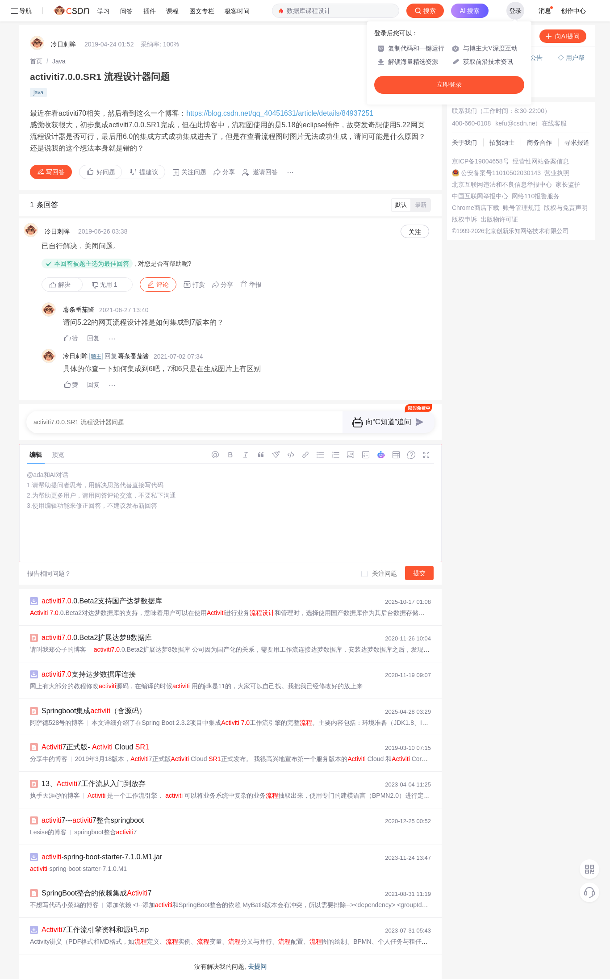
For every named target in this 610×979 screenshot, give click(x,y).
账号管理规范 (521, 207)
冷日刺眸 (63, 44)
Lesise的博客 (48, 832)
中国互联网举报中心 (480, 196)
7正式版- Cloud (95, 747)
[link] (36, 61)
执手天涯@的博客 (55, 795)
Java (59, 61)
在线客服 (554, 123)
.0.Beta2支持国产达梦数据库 (102, 601)
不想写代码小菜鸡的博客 (64, 904)
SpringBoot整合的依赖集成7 (96, 893)
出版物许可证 (499, 219)
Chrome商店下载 (475, 207)
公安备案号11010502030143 (501, 172)
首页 (36, 61)
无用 (104, 285)
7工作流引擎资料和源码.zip (95, 929)
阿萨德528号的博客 (57, 722)
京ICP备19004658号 (480, 161)
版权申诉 (464, 219)
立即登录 (449, 84)
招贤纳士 (501, 142)
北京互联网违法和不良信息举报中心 (502, 184)
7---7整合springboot (93, 820)
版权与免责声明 (566, 207)
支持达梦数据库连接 (89, 674)
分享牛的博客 (48, 758)
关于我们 (464, 142)
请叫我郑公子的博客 (58, 649)
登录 (515, 10)
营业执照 (556, 172)
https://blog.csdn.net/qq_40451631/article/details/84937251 (279, 113)
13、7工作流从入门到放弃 (94, 783)
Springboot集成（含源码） (94, 711)
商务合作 (539, 142)
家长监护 (568, 184)
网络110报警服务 (536, 196)
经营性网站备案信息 (541, 161)
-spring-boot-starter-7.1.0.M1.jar (102, 857)
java (38, 92)
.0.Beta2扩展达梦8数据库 (97, 637)
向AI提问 (563, 36)
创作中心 (573, 10)
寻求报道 (576, 142)
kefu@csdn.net (516, 123)
